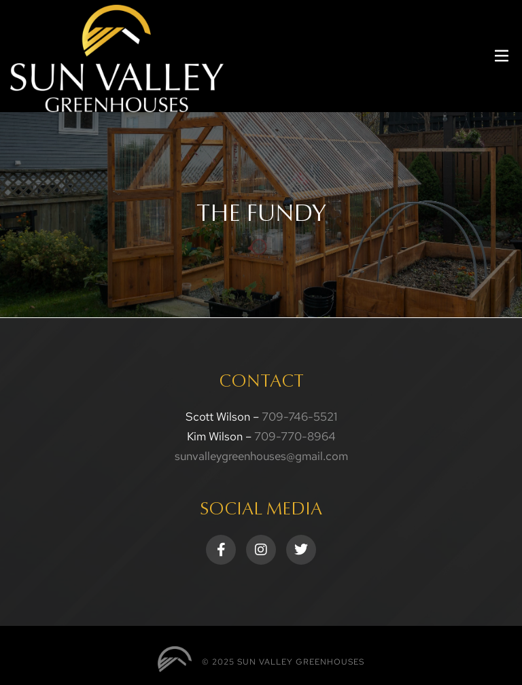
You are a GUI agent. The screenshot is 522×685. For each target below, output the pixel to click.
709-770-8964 (295, 436)
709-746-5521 (299, 416)
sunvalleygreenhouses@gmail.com (261, 456)
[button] (501, 56)
